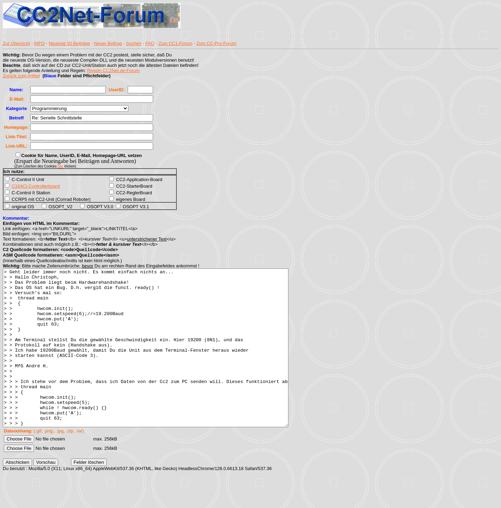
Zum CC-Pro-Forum (216, 43)
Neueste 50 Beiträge (69, 43)
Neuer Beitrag (108, 43)
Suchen (133, 43)
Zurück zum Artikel (21, 75)
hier (61, 166)
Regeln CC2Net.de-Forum (113, 70)
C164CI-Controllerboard (36, 186)
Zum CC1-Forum (175, 43)
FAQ (149, 43)
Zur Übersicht (16, 43)
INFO (39, 43)
